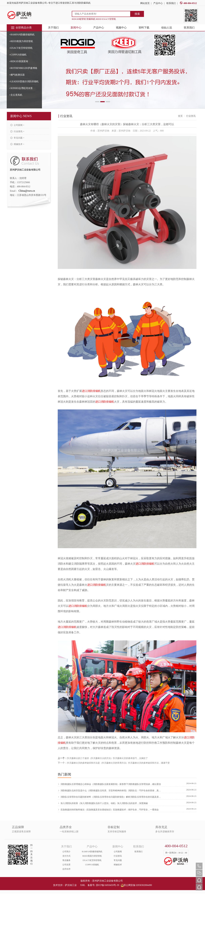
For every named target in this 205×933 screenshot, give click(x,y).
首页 (180, 116)
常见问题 (118, 860)
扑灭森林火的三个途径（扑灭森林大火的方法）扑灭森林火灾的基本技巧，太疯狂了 (107, 758)
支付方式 (66, 856)
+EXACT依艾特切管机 (21, 48)
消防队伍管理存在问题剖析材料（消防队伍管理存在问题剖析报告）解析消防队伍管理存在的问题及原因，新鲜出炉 (110, 796)
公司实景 (66, 864)
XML (82, 885)
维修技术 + (17, 144)
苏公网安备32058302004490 (136, 885)
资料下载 (144, 27)
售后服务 (66, 860)
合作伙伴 (66, 869)
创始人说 (166, 27)
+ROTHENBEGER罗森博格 (23, 68)
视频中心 (121, 27)
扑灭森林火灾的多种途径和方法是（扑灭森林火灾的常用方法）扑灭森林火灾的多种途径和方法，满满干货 (118, 763)
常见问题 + (17, 138)
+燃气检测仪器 (17, 75)
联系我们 (171, 3)
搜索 (137, 13)
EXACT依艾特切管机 (92, 860)
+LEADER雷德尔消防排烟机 (24, 81)
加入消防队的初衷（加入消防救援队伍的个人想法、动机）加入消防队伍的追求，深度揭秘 (103, 803)
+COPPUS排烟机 (18, 54)
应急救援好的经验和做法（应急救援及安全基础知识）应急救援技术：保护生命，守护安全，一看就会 (108, 809)
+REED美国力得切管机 (21, 41)
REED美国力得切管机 (92, 856)
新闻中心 (76, 27)
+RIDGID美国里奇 (18, 61)
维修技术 (118, 864)
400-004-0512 (188, 3)
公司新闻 (118, 851)
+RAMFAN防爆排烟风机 (22, 34)
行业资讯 (118, 856)
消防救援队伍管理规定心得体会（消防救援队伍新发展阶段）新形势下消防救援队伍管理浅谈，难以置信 (109, 784)
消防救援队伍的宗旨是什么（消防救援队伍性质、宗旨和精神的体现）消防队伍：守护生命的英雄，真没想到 (110, 790)
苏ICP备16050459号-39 (107, 885)
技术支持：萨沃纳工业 (65, 885)
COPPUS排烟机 (92, 864)
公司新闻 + (17, 125)
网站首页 (145, 3)
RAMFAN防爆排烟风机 (92, 851)
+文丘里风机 (15, 95)
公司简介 (66, 851)
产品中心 (158, 3)
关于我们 (53, 27)
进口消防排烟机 (91, 391)
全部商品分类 (21, 27)
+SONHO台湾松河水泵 (21, 88)
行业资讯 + (17, 131)
